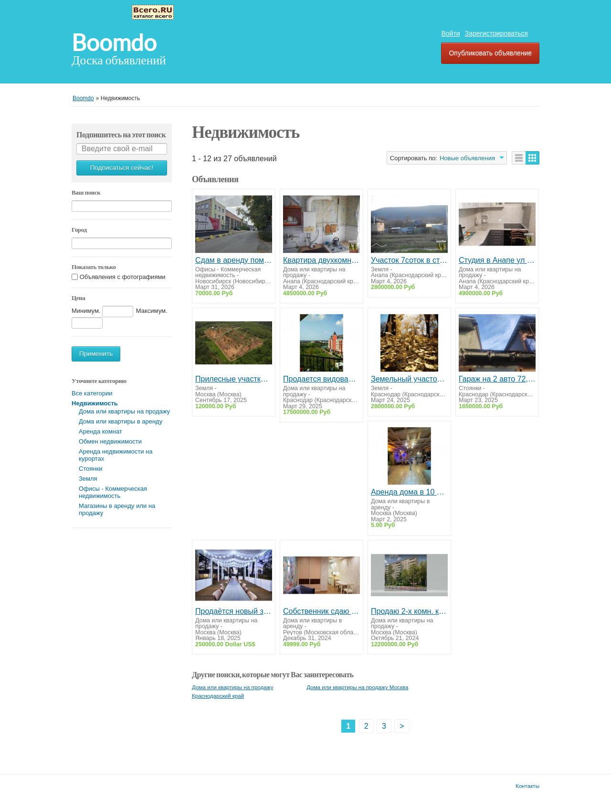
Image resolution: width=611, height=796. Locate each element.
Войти (450, 33)
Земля (88, 478)
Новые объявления (467, 158)
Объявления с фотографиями (123, 276)
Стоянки (91, 468)
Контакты (527, 786)
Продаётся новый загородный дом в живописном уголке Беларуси (233, 611)
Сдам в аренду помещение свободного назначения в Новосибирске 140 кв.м (233, 260)
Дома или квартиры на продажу (124, 411)
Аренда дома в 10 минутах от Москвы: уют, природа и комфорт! (409, 492)
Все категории (92, 393)
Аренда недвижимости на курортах (115, 455)
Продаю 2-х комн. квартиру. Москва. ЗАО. (409, 611)
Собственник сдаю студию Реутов (321, 611)
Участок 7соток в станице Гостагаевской (409, 260)
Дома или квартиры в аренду (120, 421)
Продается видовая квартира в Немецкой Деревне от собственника (321, 379)
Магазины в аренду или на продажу (117, 509)
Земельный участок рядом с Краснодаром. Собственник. (409, 379)
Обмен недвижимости (110, 441)
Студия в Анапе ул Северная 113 (497, 260)
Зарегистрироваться (496, 33)
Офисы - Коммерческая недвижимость (113, 492)
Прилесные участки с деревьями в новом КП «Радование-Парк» (233, 379)
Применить (96, 353)
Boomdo (114, 43)
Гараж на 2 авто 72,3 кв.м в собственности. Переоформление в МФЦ (497, 379)
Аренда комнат (100, 431)
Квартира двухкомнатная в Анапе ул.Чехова (321, 260)
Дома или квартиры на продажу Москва (357, 687)
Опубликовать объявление (490, 53)
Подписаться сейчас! (121, 167)
